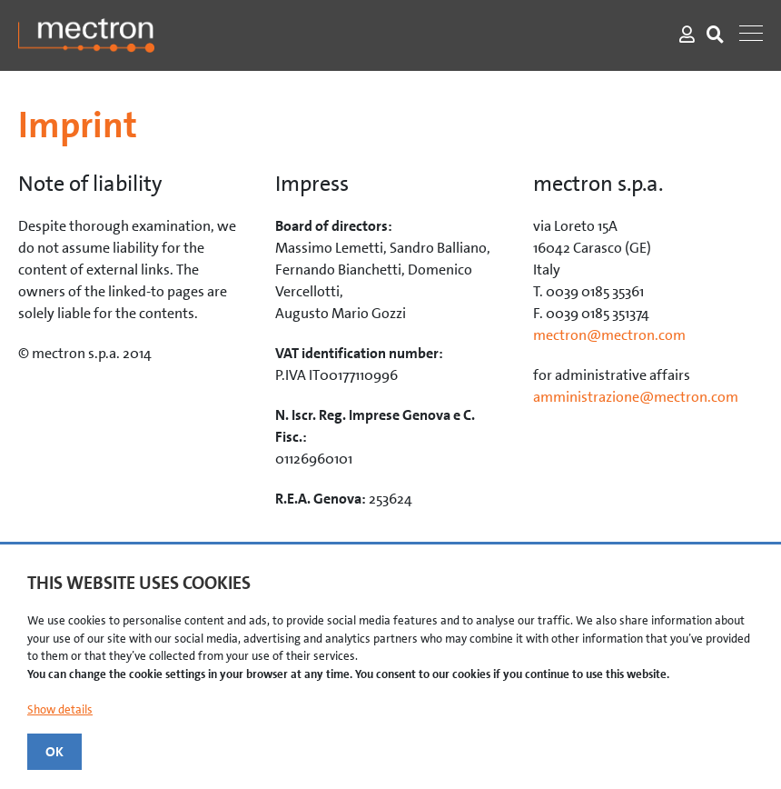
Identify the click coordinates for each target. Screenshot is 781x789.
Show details (60, 709)
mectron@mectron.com (609, 335)
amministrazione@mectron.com (635, 396)
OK (54, 752)
